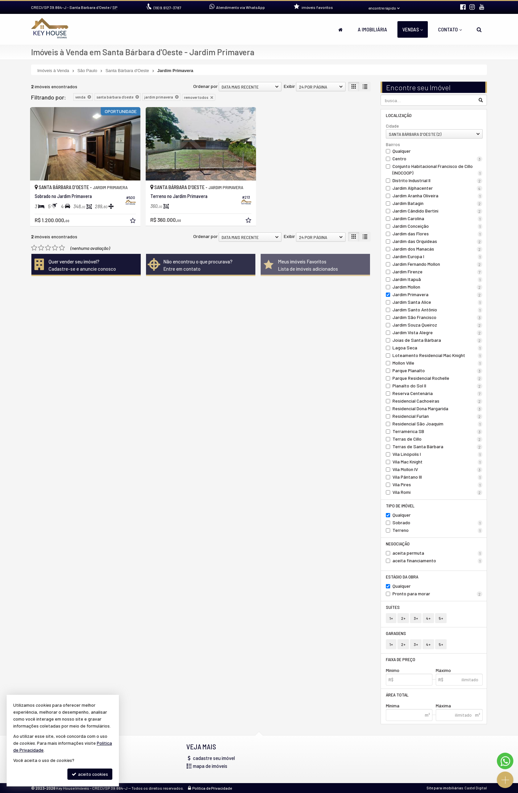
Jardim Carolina (437, 218)
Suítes (393, 607)
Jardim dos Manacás (437, 249)
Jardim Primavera (437, 294)
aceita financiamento (437, 561)
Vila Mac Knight (437, 462)
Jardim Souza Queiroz (437, 325)
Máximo (443, 670)
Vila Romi (437, 492)
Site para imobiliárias (444, 788)
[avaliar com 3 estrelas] (48, 248)
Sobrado (437, 523)
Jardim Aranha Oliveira (437, 196)
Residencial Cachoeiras (437, 401)
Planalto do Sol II (437, 386)
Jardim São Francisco (437, 317)
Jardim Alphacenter (437, 188)
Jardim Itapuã (437, 279)
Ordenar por (205, 86)
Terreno (437, 530)
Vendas (412, 29)
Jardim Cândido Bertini (437, 211)
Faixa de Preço (400, 659)
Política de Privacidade (212, 788)
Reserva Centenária (437, 393)
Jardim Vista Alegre (437, 333)
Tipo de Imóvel (400, 505)
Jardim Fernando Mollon (437, 264)
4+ (428, 618)
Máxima (443, 705)
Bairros (393, 144)
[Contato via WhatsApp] (505, 761)
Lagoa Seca (437, 348)
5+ (441, 618)
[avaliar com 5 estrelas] (62, 248)
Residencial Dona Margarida (437, 409)
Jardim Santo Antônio (437, 310)
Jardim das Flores (437, 234)
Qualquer (401, 151)
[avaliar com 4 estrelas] (55, 248)
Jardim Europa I (437, 256)
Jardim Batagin (437, 203)
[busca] (479, 29)
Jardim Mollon (437, 287)
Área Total (397, 694)
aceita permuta (437, 553)
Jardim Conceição (437, 226)
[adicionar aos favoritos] (133, 221)
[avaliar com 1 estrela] (34, 248)
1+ (391, 618)
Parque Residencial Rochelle (437, 378)
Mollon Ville (437, 363)
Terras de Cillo (437, 439)
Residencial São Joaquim (437, 424)
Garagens (396, 633)
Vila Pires (437, 485)
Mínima (392, 705)
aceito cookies (90, 774)
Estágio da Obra (402, 576)
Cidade (392, 126)
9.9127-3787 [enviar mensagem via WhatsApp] (167, 7)
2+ (403, 618)
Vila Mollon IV (437, 469)
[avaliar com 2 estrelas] (41, 248)
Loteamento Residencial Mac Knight (437, 355)
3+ (416, 618)
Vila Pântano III (437, 477)
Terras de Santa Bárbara (437, 447)
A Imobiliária (372, 29)
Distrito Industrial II (437, 180)
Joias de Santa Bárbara (437, 340)
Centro (437, 159)
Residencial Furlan (437, 416)
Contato (450, 29)
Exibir (289, 86)
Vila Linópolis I (437, 454)
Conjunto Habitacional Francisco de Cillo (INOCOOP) (437, 169)
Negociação (398, 543)
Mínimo (392, 670)
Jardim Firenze (437, 272)
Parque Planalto (437, 371)
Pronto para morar (437, 594)
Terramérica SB (437, 431)
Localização (399, 115)
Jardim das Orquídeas (437, 241)
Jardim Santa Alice (437, 302)
